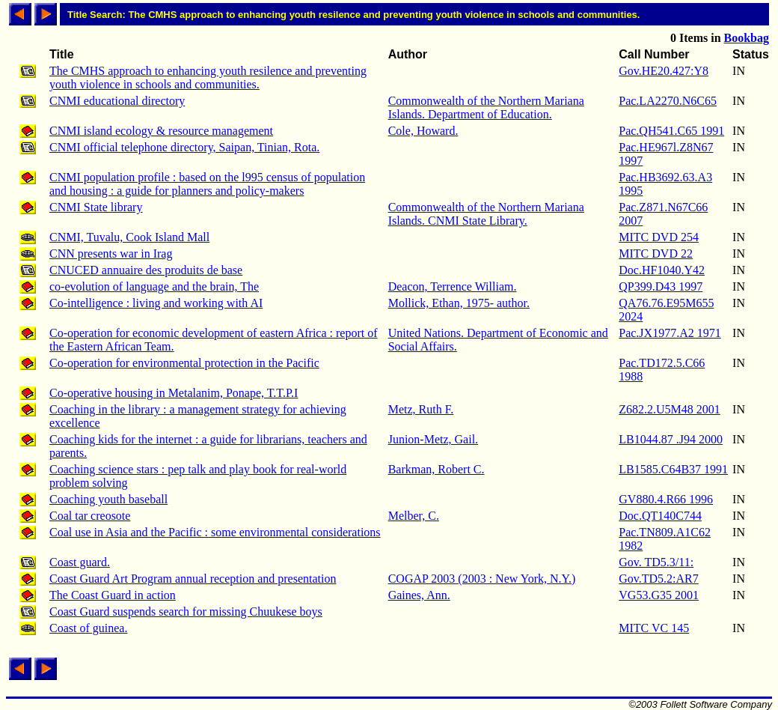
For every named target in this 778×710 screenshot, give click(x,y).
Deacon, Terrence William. (452, 286)
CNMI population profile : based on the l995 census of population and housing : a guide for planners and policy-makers (207, 184)
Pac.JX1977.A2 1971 (669, 333)
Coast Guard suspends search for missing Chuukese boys (185, 611)
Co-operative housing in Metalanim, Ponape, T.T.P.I (173, 392)
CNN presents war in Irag (110, 253)
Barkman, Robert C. (436, 469)
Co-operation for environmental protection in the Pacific (184, 362)
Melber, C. (413, 515)
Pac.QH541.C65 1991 (671, 130)
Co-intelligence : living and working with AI (156, 303)
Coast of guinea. (88, 628)
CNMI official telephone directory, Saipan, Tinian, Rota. (184, 147)
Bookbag (746, 37)
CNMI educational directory (117, 100)
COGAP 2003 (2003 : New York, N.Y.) (482, 578)
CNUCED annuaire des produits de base (145, 270)
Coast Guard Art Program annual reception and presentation (192, 578)
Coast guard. (79, 562)
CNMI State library (95, 207)
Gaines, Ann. (419, 595)
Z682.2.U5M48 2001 (669, 409)
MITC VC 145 (654, 628)
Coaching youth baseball (108, 499)
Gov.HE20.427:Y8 (663, 70)
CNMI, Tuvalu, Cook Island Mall (129, 237)
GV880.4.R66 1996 (666, 499)
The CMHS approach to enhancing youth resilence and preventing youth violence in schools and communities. (208, 77)
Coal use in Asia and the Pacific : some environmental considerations (215, 532)
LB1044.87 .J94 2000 (671, 439)
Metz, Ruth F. (421, 409)
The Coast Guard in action (112, 595)
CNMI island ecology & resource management (161, 130)
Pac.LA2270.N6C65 (668, 100)
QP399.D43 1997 (660, 286)
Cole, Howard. (423, 130)
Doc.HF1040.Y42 (662, 270)
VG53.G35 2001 (659, 595)
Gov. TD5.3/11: (656, 562)
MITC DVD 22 (656, 253)
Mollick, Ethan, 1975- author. (459, 303)
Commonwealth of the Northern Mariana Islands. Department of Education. (486, 107)
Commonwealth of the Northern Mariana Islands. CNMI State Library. (486, 214)
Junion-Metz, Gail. (433, 439)
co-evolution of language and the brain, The (154, 286)
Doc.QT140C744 (660, 515)
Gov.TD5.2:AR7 (659, 578)
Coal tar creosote (89, 515)
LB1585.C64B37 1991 (673, 469)
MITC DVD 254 (659, 237)
